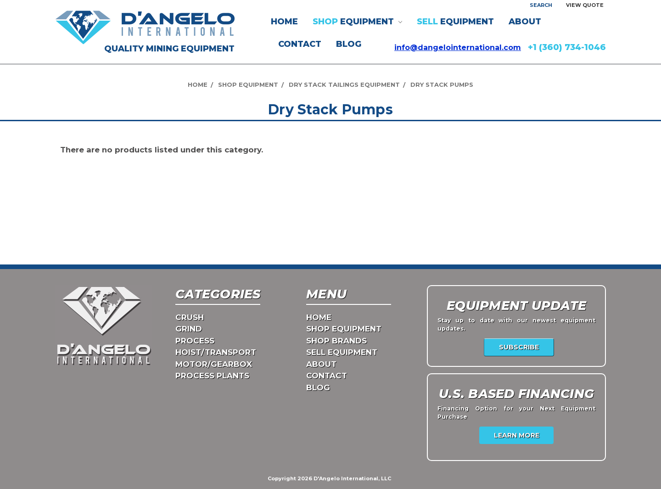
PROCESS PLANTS (212, 375)
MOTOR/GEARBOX (213, 364)
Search (541, 5)
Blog (348, 44)
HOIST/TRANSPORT (215, 352)
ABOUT (525, 22)
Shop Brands (336, 340)
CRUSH (189, 317)
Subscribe (519, 347)
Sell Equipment (341, 352)
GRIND (188, 328)
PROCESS (194, 340)
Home (284, 22)
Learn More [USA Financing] (516, 435)
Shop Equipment (343, 328)
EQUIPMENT (357, 22)
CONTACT (299, 44)
